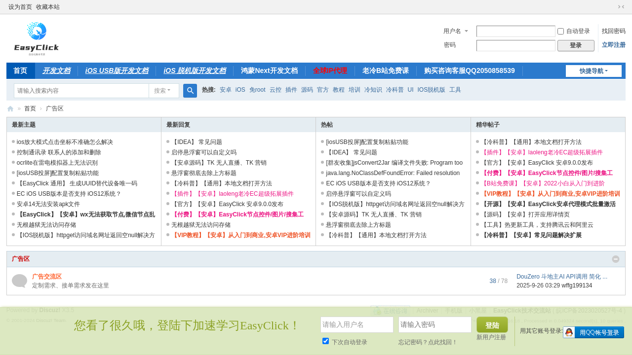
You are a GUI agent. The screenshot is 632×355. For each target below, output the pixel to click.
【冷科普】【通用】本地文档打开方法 (221, 183)
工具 (455, 89)
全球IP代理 (330, 70)
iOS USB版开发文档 (117, 70)
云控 (275, 89)
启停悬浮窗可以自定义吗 (204, 152)
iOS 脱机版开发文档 (194, 70)
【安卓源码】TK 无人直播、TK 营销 (219, 162)
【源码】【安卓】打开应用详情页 (525, 214)
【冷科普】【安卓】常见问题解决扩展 (531, 235)
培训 (354, 89)
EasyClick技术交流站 (10, 109)
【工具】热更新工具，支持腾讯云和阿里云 (537, 224)
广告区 (21, 258)
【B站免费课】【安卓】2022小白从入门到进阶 (543, 183)
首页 (20, 70)
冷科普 (395, 89)
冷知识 (373, 89)
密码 (450, 44)
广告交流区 (47, 276)
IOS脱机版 (432, 89)
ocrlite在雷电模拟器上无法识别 (57, 162)
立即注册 (614, 44)
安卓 (226, 89)
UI (411, 89)
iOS (240, 89)
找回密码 (614, 31)
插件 (291, 89)
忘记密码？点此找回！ (428, 342)
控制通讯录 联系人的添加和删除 (59, 152)
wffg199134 (577, 285)
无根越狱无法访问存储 (46, 224)
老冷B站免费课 (385, 70)
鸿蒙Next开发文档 (269, 70)
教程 (339, 89)
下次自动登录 (344, 342)
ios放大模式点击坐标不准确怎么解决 (65, 142)
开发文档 (56, 70)
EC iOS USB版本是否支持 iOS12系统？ (69, 193)
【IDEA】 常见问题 (196, 142)
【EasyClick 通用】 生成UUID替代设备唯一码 (77, 183)
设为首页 (20, 6)
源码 (307, 89)
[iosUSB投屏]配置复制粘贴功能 (58, 173)
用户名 (452, 31)
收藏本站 (48, 6)
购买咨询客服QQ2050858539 (469, 70)
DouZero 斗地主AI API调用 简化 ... (561, 276)
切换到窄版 (621, 6)
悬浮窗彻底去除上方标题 (204, 173)
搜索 (160, 90)
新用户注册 (491, 337)
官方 (323, 89)
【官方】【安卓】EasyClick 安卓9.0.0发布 (227, 204)
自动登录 (573, 31)
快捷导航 (591, 71)
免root (257, 89)
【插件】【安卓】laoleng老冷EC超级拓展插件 (232, 193)
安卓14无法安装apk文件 (48, 204)
